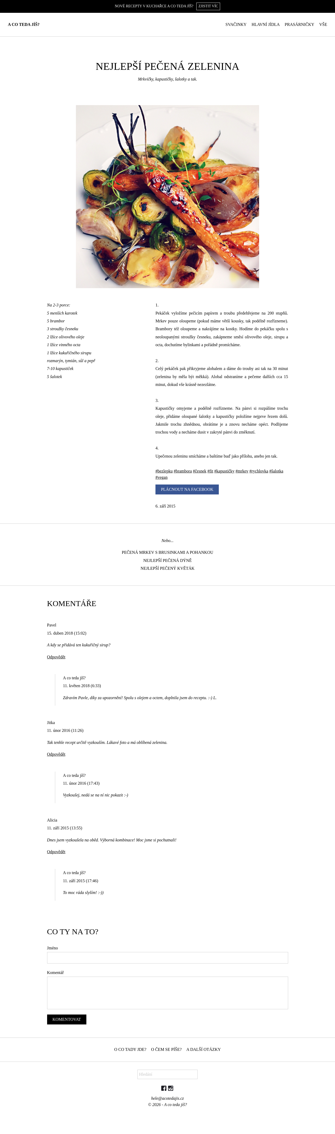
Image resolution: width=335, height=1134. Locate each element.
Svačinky (236, 24)
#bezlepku (164, 471)
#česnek (199, 471)
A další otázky (203, 1049)
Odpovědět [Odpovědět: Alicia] (56, 852)
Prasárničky (299, 24)
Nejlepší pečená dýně (167, 560)
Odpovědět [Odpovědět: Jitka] (56, 754)
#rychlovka (258, 471)
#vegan (161, 477)
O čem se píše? (166, 1049)
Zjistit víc (208, 6)
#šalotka (276, 471)
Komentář (55, 972)
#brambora (183, 471)
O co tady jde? (130, 1049)
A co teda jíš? (24, 24)
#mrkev (242, 471)
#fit (210, 471)
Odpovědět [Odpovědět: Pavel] (56, 657)
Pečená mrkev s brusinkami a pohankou (167, 552)
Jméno (52, 948)
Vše (323, 24)
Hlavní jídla (266, 24)
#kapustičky (224, 471)
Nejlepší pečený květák (167, 568)
